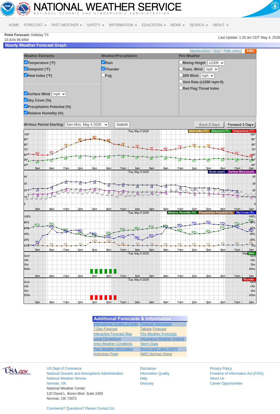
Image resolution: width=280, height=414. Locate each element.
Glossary (147, 383)
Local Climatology (107, 339)
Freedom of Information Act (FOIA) (236, 373)
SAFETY (95, 25)
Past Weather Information (113, 349)
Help (143, 378)
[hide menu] (233, 51)
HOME (14, 25)
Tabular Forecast (153, 329)
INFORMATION (123, 25)
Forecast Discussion (156, 324)
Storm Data (149, 344)
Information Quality (154, 373)
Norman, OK (56, 383)
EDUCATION (154, 25)
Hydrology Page (105, 354)
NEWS (178, 25)
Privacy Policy (221, 369)
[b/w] (217, 51)
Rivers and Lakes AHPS (159, 349)
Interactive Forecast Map (112, 334)
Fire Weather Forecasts (158, 334)
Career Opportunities (226, 383)
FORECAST (35, 25)
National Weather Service (66, 378)
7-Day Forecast (105, 329)
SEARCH (198, 25)
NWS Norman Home (156, 354)
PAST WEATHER (66, 25)
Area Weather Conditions (112, 344)
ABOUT (220, 25)
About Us (217, 378)
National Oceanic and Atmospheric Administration (85, 373)
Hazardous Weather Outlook (162, 339)
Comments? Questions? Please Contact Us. (81, 408)
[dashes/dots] (200, 51)
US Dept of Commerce (64, 369)
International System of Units (115, 324)
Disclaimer (148, 369)
